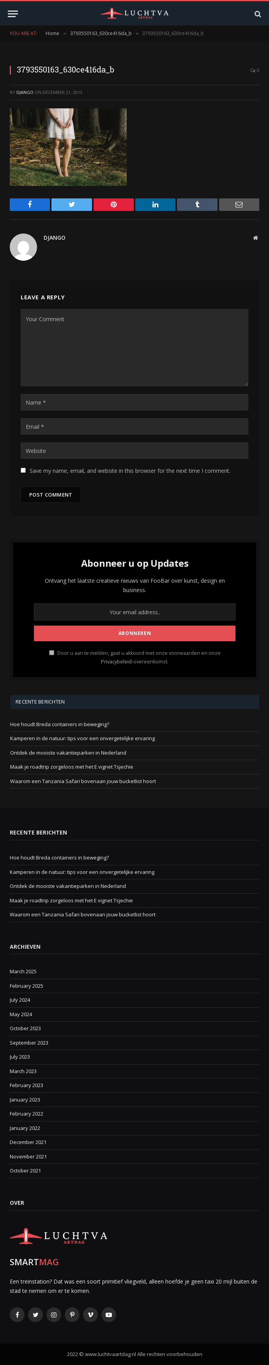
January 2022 (25, 1128)
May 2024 (21, 1014)
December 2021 (28, 1142)
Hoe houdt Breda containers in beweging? (59, 724)
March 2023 (23, 1071)
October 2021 (25, 1170)
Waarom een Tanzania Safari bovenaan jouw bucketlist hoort (83, 781)
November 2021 (28, 1156)
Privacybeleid (116, 661)
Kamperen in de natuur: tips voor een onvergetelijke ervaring (82, 738)
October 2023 (25, 1028)
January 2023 (25, 1099)
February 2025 (26, 985)
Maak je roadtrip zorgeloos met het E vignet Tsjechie (71, 766)
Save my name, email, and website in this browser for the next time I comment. (130, 470)
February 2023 (26, 1085)
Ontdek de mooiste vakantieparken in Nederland (68, 752)
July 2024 (20, 999)
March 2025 (23, 971)
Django (25, 92)
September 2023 (29, 1042)
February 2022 (26, 1113)
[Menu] (13, 14)
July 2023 (20, 1056)
